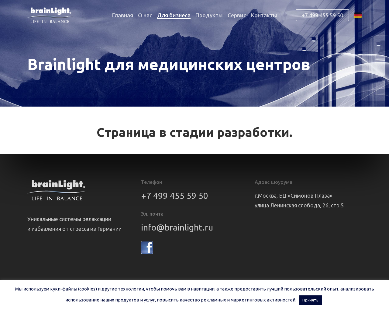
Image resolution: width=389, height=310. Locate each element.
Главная (122, 15)
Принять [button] (310, 300)
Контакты (264, 15)
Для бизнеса (174, 15)
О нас (145, 15)
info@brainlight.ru (177, 227)
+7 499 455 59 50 (322, 15)
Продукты (209, 15)
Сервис (237, 15)
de (358, 15)
